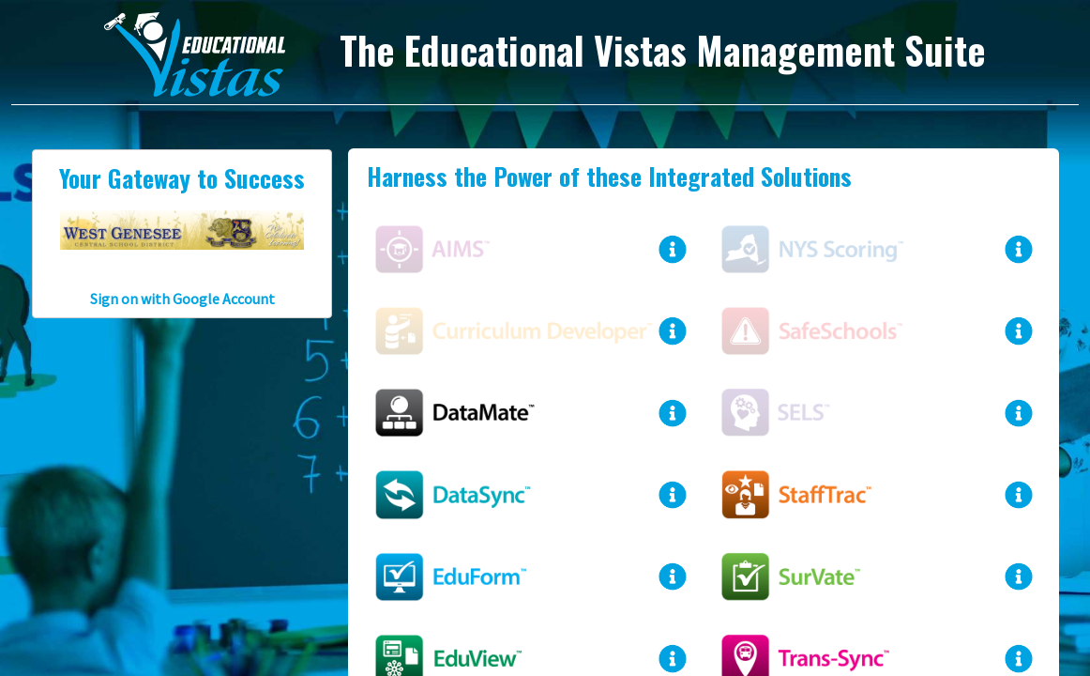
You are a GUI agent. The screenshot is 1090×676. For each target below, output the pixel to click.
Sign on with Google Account (182, 298)
